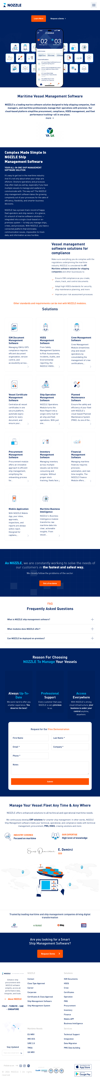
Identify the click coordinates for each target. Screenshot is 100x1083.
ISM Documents (71, 979)
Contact (30, 979)
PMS (66, 1001)
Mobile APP (69, 1019)
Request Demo (51, 953)
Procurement (70, 1005)
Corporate (31, 992)
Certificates (69, 992)
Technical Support (72, 1034)
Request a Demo (58, 18)
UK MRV (31, 1052)
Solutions (68, 973)
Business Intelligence (73, 1023)
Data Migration (70, 1043)
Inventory (68, 1010)
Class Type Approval (36, 983)
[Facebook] (28, 1065)
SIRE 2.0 (31, 1043)
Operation (68, 996)
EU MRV (30, 1034)
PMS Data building (72, 1048)
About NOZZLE (13, 999)
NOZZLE (31, 973)
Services (68, 1028)
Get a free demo (50, 583)
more (50, 118)
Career (30, 988)
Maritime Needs (34, 1028)
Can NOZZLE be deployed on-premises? (26, 638)
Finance (67, 1014)
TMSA (29, 1048)
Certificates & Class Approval (40, 996)
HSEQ (66, 983)
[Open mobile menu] (94, 5)
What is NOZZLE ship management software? (28, 619)
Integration (69, 1039)
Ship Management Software (39, 1001)
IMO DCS (31, 1039)
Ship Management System (38, 1005)
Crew (66, 988)
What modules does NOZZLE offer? (23, 629)
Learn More (38, 18)
